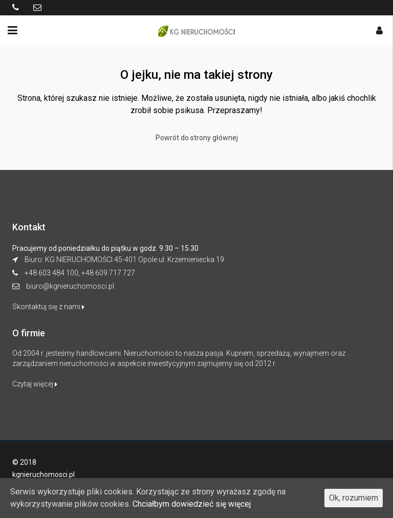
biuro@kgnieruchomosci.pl (70, 286)
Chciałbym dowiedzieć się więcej (192, 504)
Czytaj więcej (34, 384)
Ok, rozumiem (353, 498)
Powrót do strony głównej (197, 138)
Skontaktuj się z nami (48, 307)
